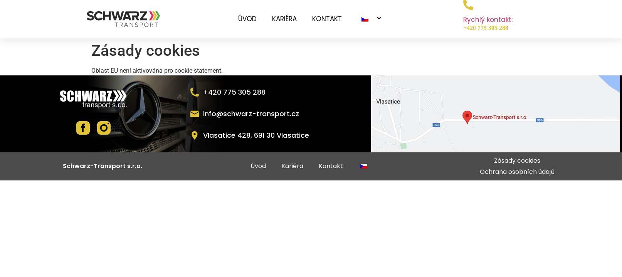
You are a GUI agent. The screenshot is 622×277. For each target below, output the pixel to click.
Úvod (247, 18)
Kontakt (327, 18)
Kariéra (284, 18)
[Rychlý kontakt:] (468, 5)
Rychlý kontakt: (488, 19)
